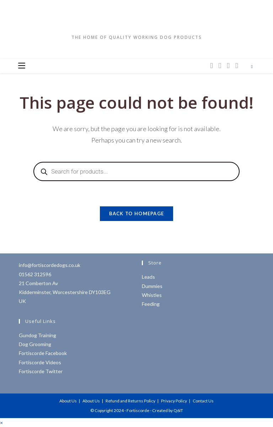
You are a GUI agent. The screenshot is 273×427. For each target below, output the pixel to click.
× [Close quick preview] (1, 423)
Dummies (152, 286)
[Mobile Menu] (21, 66)
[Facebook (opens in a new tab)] (220, 65)
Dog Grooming (35, 344)
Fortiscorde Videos (40, 362)
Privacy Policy (174, 400)
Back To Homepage (136, 213)
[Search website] (252, 67)
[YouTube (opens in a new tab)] (236, 65)
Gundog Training (37, 335)
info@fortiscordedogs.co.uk (49, 265)
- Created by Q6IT (166, 410)
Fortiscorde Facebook (43, 353)
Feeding (151, 304)
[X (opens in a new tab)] (211, 65)
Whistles (152, 295)
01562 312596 (35, 274)
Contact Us (203, 400)
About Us (68, 400)
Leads (148, 277)
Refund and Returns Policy (130, 400)
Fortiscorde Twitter (41, 371)
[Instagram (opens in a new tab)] (228, 65)
